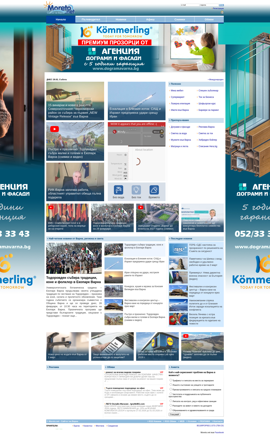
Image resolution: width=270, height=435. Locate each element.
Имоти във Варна (179, 110)
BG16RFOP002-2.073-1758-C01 (210, 426)
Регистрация (218, 8)
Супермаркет (176, 97)
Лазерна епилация (179, 103)
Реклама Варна (206, 127)
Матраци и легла (178, 146)
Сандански (112, 426)
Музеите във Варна (180, 140)
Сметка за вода (178, 133)
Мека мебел (176, 90)
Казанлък (87, 426)
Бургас (76, 426)
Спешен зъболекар (207, 90)
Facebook (219, 432)
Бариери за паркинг (208, 110)
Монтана (99, 426)
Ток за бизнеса (205, 97)
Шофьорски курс (206, 103)
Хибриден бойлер (207, 140)
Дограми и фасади (179, 127)
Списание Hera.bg (207, 146)
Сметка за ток (205, 133)
